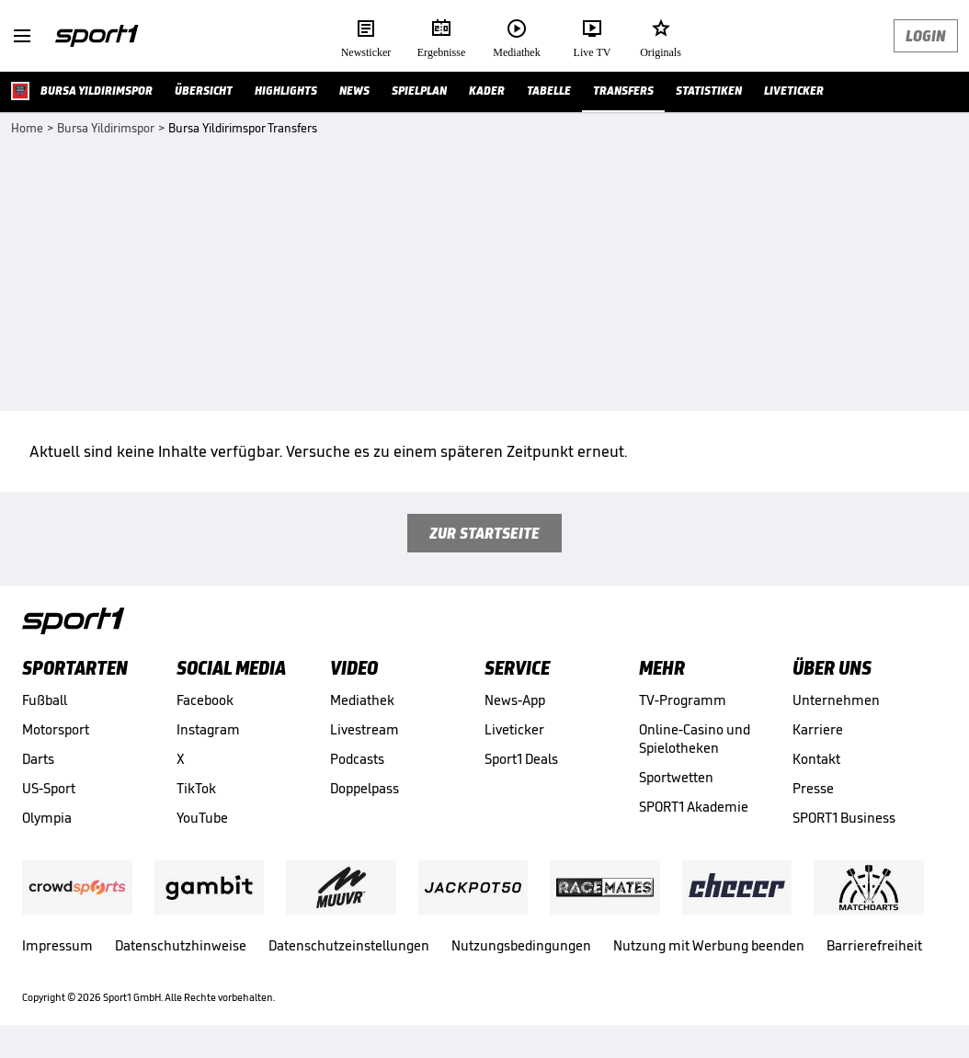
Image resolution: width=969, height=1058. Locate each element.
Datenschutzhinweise (180, 945)
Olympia (47, 817)
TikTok (196, 788)
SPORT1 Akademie (693, 806)
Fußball (44, 700)
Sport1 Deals (521, 759)
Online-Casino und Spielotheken (694, 739)
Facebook (205, 700)
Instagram (208, 729)
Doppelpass (364, 788)
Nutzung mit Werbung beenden (708, 945)
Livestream (364, 729)
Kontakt (816, 759)
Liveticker (514, 729)
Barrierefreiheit (874, 945)
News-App (514, 700)
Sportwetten (676, 777)
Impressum (57, 945)
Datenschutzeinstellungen (348, 945)
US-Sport (48, 788)
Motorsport (55, 729)
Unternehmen (836, 700)
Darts (38, 759)
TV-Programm (682, 700)
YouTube (202, 817)
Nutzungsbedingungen (521, 945)
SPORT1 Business (843, 817)
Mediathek (362, 700)
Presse (813, 788)
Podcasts (357, 759)
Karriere (817, 729)
